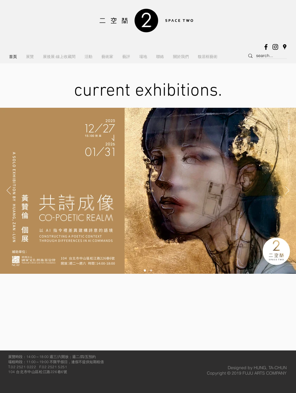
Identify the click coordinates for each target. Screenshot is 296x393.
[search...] (266, 55)
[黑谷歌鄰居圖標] (284, 47)
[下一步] (287, 190)
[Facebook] (266, 47)
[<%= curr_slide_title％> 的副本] (145, 271)
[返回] (9, 190)
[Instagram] (275, 47)
